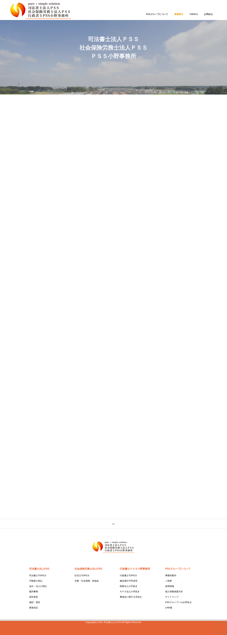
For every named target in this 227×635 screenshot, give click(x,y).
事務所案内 (170, 575)
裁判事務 (33, 591)
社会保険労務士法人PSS (88, 568)
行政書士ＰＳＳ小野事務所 (135, 568)
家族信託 (33, 607)
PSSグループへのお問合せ (178, 602)
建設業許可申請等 (128, 581)
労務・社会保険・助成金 (87, 581)
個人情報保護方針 (174, 591)
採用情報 (169, 586)
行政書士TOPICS (128, 575)
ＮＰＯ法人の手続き (130, 591)
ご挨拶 (168, 581)
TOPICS (193, 14)
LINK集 (168, 607)
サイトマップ (171, 597)
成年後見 (33, 597)
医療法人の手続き (128, 586)
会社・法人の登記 (38, 586)
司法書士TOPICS (37, 575)
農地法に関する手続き (131, 597)
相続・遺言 (34, 602)
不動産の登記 (35, 581)
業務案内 (178, 14)
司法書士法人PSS (39, 568)
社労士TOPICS (82, 575)
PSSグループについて (157, 14)
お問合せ (208, 14)
